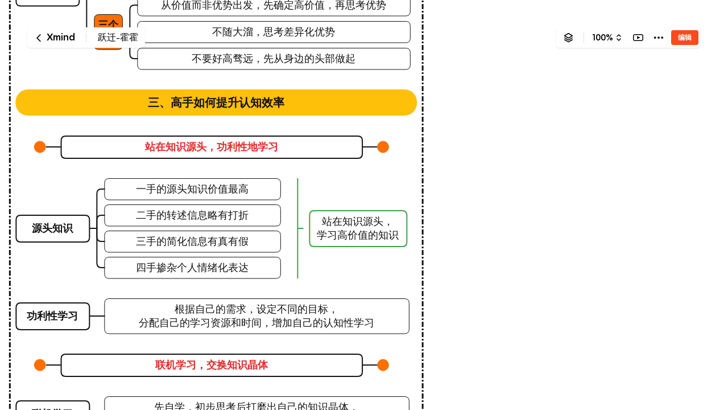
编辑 (685, 37)
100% (602, 38)
